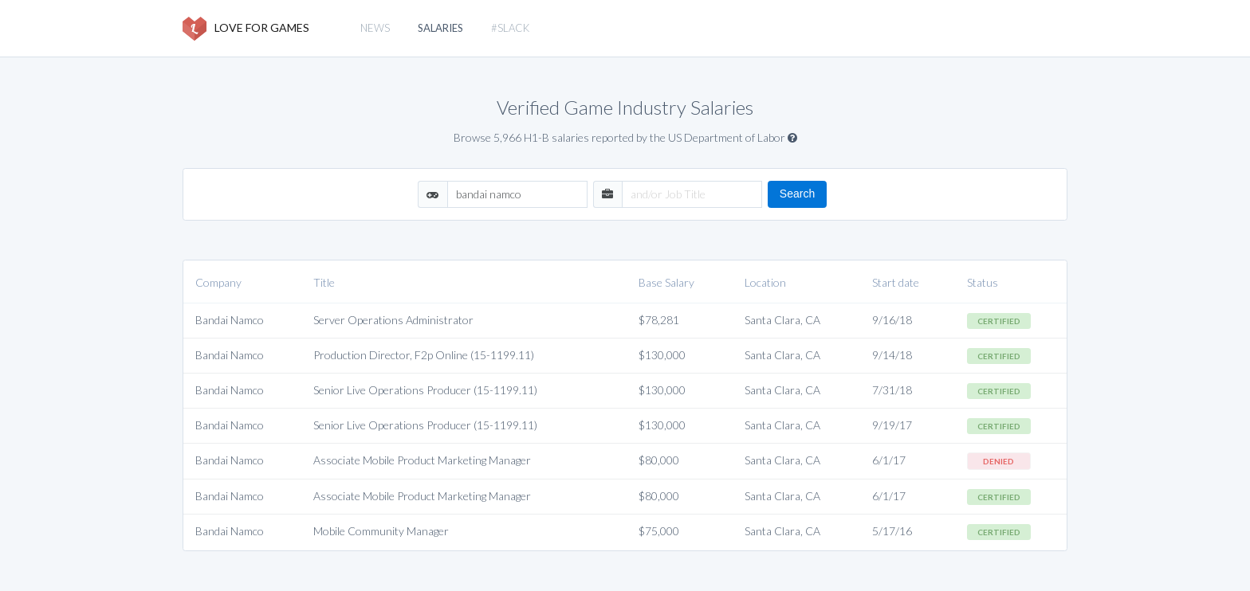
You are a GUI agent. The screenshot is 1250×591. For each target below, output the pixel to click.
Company (218, 282)
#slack (510, 28)
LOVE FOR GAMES (246, 29)
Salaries (440, 28)
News (375, 28)
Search (797, 193)
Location (765, 282)
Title (324, 282)
